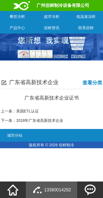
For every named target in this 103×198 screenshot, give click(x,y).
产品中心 (17, 28)
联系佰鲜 (86, 28)
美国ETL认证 (27, 111)
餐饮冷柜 (17, 16)
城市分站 (15, 135)
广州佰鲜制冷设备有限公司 (63, 5)
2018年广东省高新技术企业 (39, 120)
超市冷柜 (51, 16)
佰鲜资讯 (51, 28)
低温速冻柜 (86, 16)
